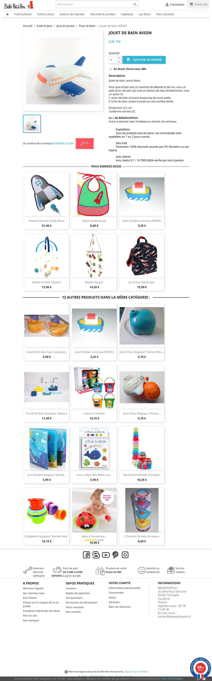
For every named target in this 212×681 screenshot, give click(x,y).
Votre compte (119, 583)
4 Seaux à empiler (94, 413)
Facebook (86, 555)
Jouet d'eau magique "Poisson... (142, 413)
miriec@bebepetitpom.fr (174, 616)
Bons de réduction (120, 606)
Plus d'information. (172, 678)
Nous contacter (75, 607)
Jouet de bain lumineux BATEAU (142, 220)
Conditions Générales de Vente (41, 611)
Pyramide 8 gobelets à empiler (141, 475)
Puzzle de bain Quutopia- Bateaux (46, 413)
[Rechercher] (97, 4)
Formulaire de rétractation (81, 602)
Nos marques (31, 620)
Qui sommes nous (34, 593)
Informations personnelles (124, 588)
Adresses (114, 602)
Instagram (125, 555)
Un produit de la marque (38, 143)
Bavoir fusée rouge (94, 220)
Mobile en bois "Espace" (46, 282)
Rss (96, 555)
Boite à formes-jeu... (94, 536)
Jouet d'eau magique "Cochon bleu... (142, 352)
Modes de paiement (78, 593)
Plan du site (30, 615)
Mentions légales (33, 588)
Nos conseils (73, 611)
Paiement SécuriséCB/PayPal (39, 571)
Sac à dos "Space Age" (141, 282)
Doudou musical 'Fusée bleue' (47, 220)
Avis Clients (30, 597)
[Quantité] (113, 60)
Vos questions (74, 597)
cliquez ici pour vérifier (135, 671)
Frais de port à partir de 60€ (67, 571)
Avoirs (112, 597)
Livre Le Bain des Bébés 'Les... (94, 475)
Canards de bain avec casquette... (46, 352)
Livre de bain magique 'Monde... (46, 475)
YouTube (106, 555)
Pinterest (115, 555)
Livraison (71, 588)
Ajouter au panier (144, 60)
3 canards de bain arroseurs (142, 536)
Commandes (116, 592)
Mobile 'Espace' (94, 282)
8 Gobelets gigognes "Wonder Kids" (46, 536)
